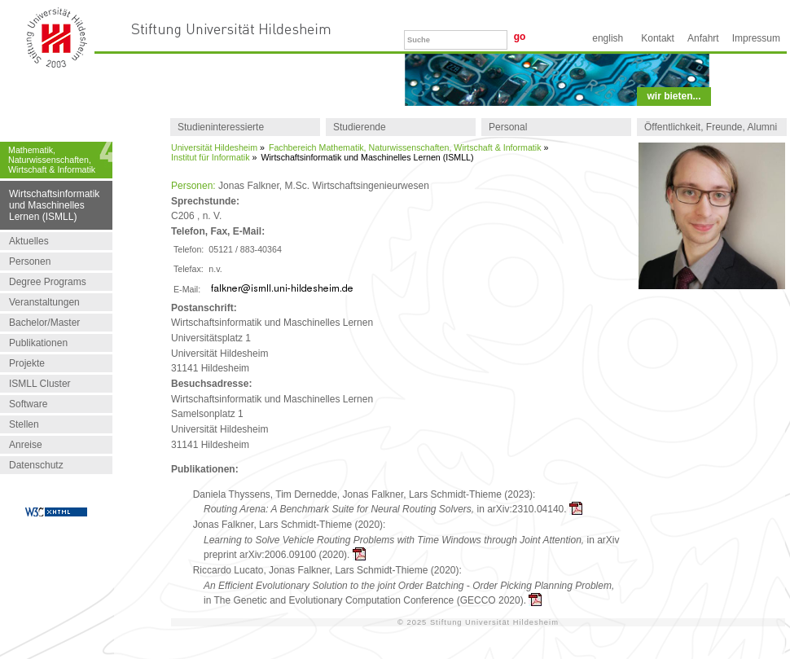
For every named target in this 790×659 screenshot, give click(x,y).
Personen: (193, 185)
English (607, 38)
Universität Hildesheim (214, 147)
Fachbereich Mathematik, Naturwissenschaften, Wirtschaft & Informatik (405, 147)
